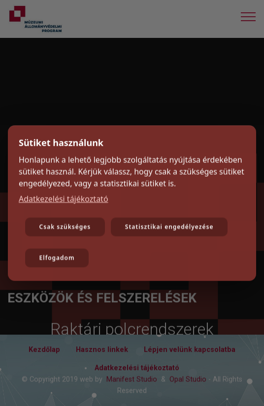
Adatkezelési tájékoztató (63, 199)
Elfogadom (57, 258)
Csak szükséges (65, 227)
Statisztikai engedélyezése (169, 227)
